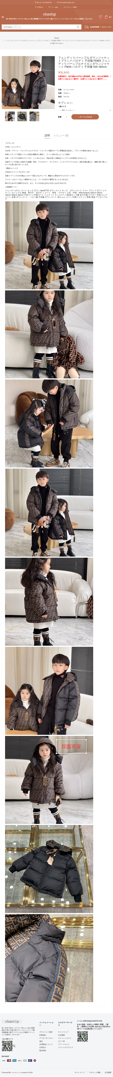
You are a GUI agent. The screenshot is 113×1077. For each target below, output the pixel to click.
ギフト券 (61, 1042)
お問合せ (42, 1048)
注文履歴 (61, 1036)
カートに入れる (86, 117)
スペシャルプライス (65, 1048)
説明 (47, 136)
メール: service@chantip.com (89, 1022)
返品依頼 (42, 1051)
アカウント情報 (94, 1073)
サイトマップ (63, 1032)
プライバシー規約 (46, 1032)
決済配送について (46, 1045)
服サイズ (62, 107)
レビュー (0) (61, 136)
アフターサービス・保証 (46, 1040)
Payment (5, 1057)
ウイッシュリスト (64, 1039)
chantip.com (16, 1073)
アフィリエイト (64, 1045)
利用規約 (42, 1036)
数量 (59, 117)
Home (56, 38)
